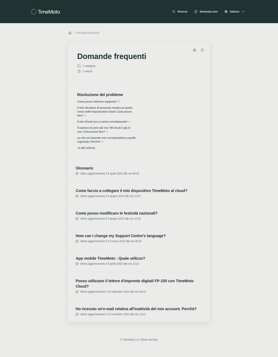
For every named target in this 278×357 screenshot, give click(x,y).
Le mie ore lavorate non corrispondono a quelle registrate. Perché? (106, 140)
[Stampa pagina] (195, 50)
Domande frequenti (87, 32)
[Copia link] (202, 50)
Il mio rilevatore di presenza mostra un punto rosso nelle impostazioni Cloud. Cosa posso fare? (104, 111)
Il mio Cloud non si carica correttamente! (104, 122)
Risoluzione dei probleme (100, 95)
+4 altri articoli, (86, 147)
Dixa (155, 339)
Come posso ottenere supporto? (99, 102)
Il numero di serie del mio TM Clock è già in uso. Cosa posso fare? (103, 130)
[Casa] (45, 11)
